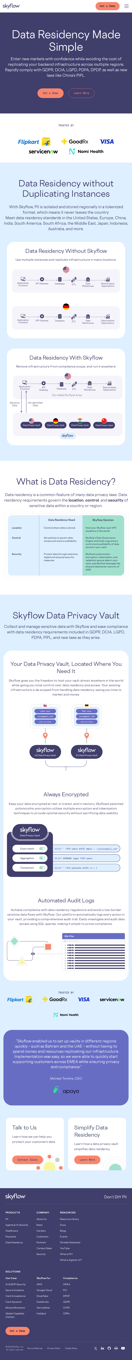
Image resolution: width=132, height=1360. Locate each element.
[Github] (109, 1348)
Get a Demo (50, 93)
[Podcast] (116, 1348)
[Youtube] (123, 1348)
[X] (95, 1348)
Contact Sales (28, 1159)
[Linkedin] (102, 1348)
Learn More (81, 93)
